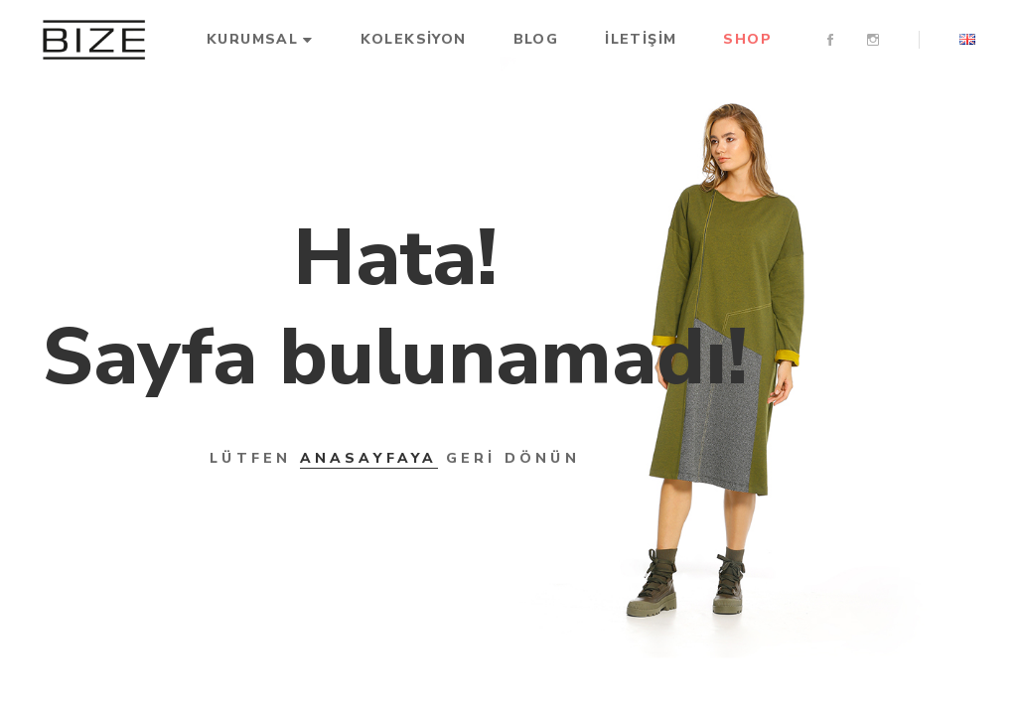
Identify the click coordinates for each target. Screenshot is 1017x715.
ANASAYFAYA (369, 458)
